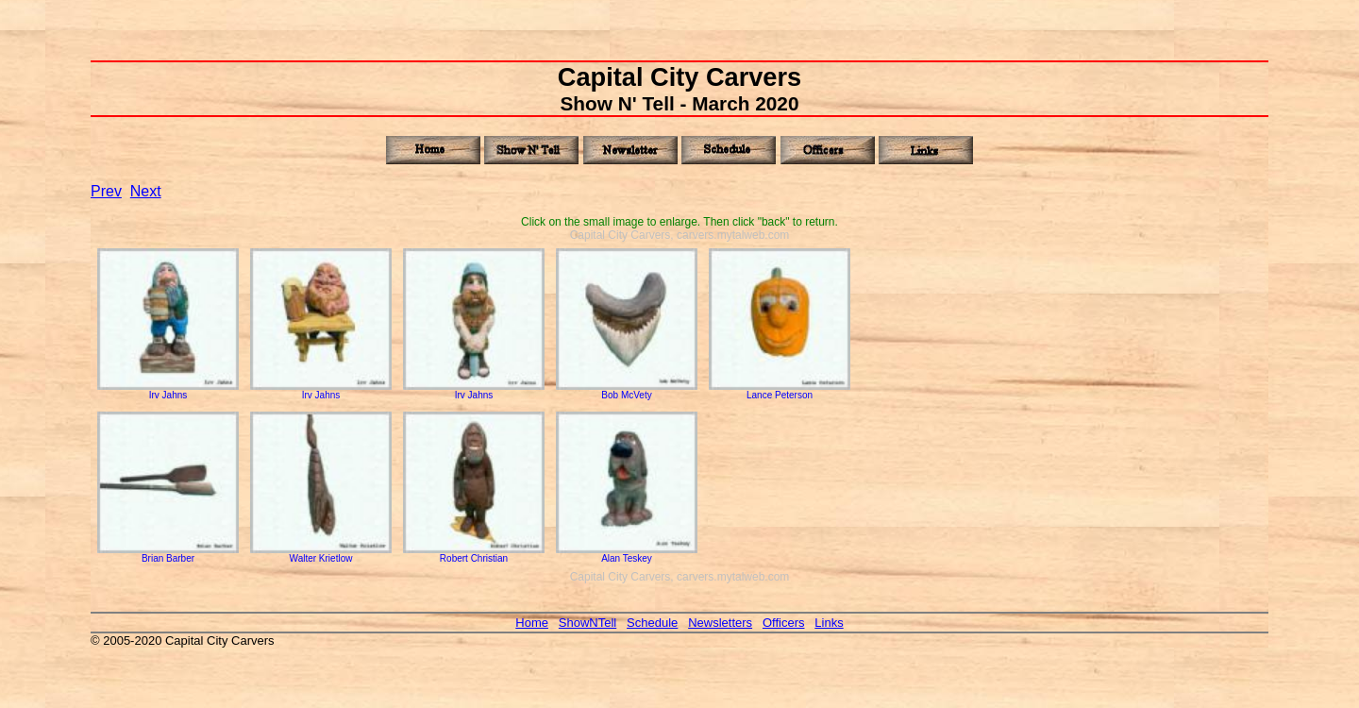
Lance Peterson (779, 390)
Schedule (652, 622)
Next (145, 191)
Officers (784, 622)
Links (828, 622)
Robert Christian (474, 554)
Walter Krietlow (321, 554)
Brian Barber (168, 554)
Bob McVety (626, 390)
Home (531, 622)
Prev (106, 191)
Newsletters (720, 622)
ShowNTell (587, 622)
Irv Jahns (168, 390)
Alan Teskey (626, 554)
